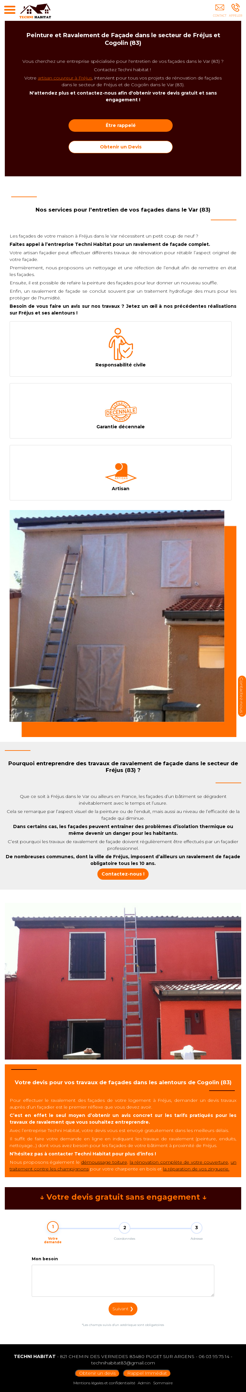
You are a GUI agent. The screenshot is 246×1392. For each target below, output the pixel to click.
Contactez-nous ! (123, 874)
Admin (144, 1382)
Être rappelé (121, 125)
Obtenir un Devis (121, 147)
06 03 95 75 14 (214, 1356)
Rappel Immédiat (147, 1373)
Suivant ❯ (123, 1313)
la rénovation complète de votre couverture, (179, 1162)
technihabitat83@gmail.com (123, 1363)
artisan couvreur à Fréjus (65, 78)
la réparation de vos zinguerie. (196, 1169)
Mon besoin (45, 1263)
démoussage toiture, (104, 1162)
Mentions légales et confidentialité (104, 1382)
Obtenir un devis (97, 1373)
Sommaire (163, 1382)
